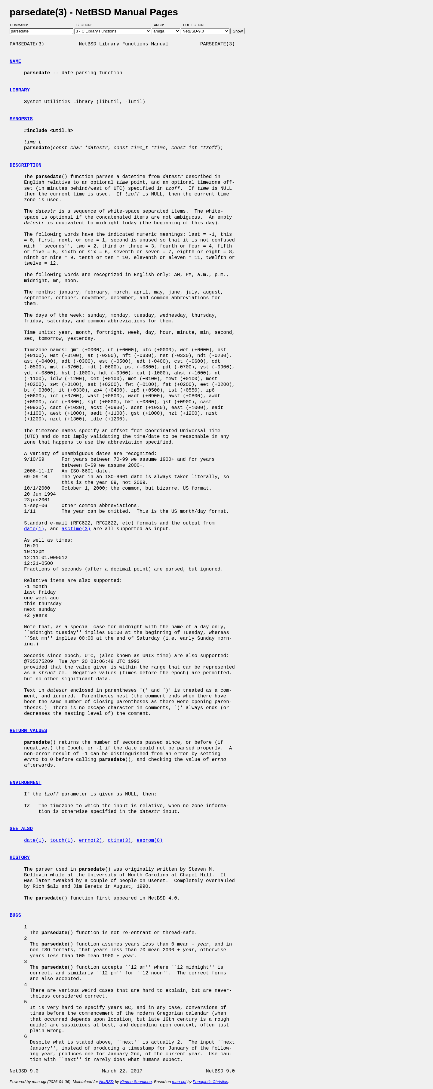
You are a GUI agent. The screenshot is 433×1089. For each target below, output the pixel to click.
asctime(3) (76, 529)
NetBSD (106, 1081)
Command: (21, 25)
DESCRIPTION (25, 165)
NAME (15, 61)
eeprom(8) (149, 840)
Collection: (193, 25)
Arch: (161, 25)
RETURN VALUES (28, 731)
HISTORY (20, 857)
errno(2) (90, 840)
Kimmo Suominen (136, 1081)
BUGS (15, 915)
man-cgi (179, 1081)
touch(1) (61, 840)
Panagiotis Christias (210, 1081)
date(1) (34, 529)
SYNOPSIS (21, 119)
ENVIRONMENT (25, 783)
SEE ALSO (21, 829)
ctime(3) (119, 840)
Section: (85, 25)
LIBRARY (20, 90)
